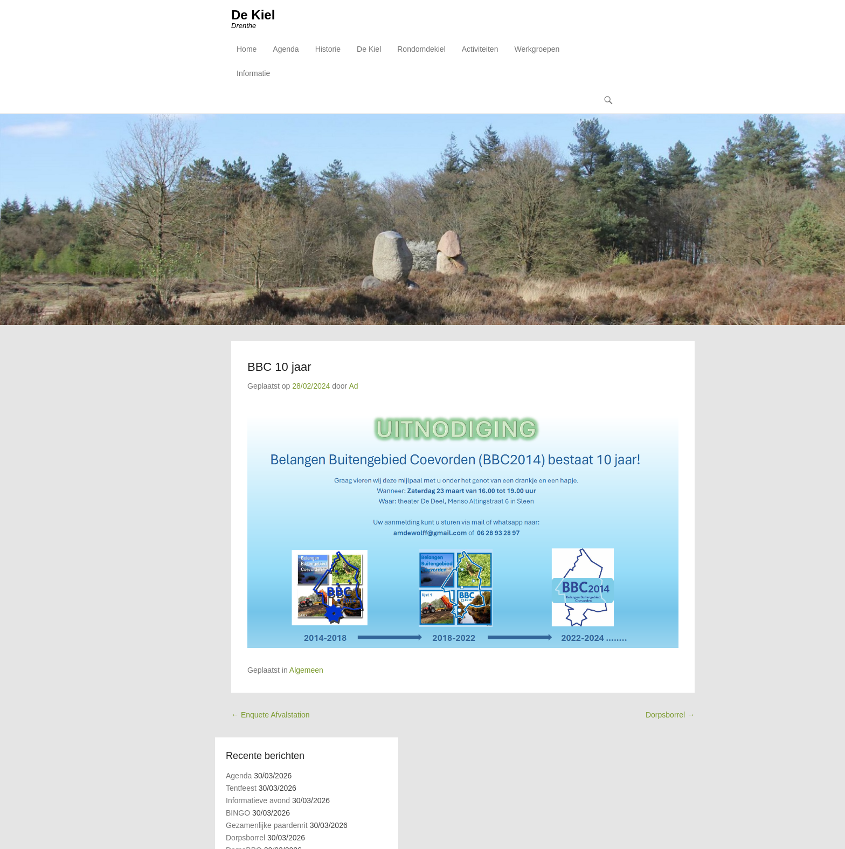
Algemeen (306, 670)
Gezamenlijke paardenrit (267, 825)
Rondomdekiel (421, 49)
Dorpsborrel (670, 714)
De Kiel (253, 15)
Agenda (286, 49)
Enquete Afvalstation (270, 714)
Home (247, 49)
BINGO (238, 813)
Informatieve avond (258, 800)
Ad (353, 386)
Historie (328, 49)
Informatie (253, 73)
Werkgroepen (536, 49)
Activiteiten (480, 49)
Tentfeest (241, 788)
